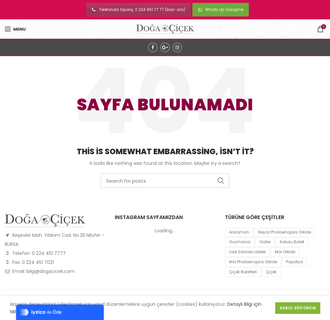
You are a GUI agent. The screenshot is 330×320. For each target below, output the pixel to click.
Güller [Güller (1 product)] (265, 242)
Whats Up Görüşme (220, 9)
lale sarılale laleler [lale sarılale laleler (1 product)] (247, 252)
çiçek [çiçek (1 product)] (271, 272)
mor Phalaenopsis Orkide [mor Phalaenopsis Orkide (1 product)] (253, 262)
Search (221, 180)
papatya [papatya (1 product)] (294, 262)
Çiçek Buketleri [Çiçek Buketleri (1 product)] (243, 272)
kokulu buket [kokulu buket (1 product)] (292, 242)
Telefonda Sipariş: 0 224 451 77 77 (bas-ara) (138, 9)
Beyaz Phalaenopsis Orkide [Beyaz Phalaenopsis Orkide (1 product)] (284, 232)
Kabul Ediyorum (298, 308)
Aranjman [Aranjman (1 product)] (239, 232)
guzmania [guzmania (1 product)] (239, 242)
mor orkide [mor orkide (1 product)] (285, 252)
